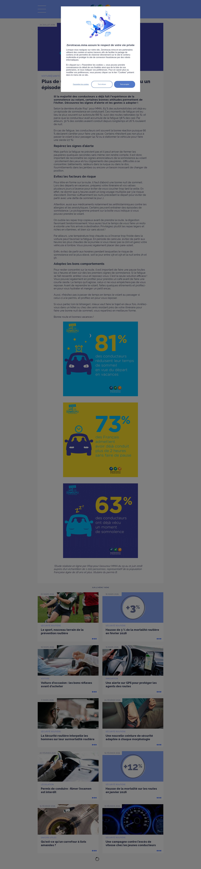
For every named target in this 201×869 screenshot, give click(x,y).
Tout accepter (124, 84)
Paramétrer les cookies (81, 84)
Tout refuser (102, 84)
